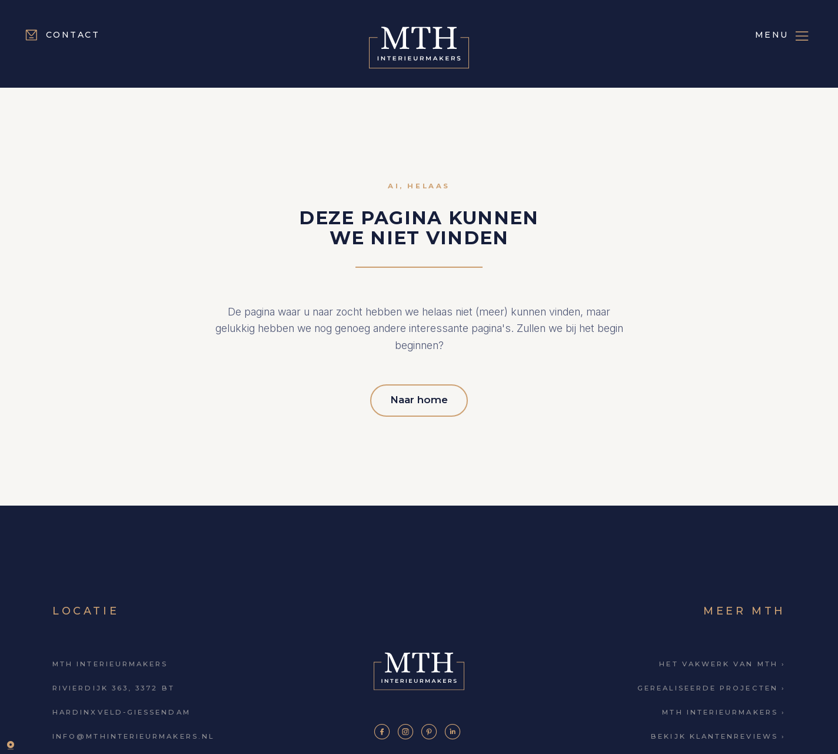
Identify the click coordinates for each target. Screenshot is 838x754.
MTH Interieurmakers (110, 660)
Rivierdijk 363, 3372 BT (113, 684)
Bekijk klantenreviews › (718, 733)
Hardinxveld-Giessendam (121, 709)
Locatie (85, 606)
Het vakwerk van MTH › (722, 660)
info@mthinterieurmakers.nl (133, 733)
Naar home (419, 397)
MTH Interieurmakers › (724, 709)
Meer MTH (744, 606)
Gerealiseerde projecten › (711, 684)
